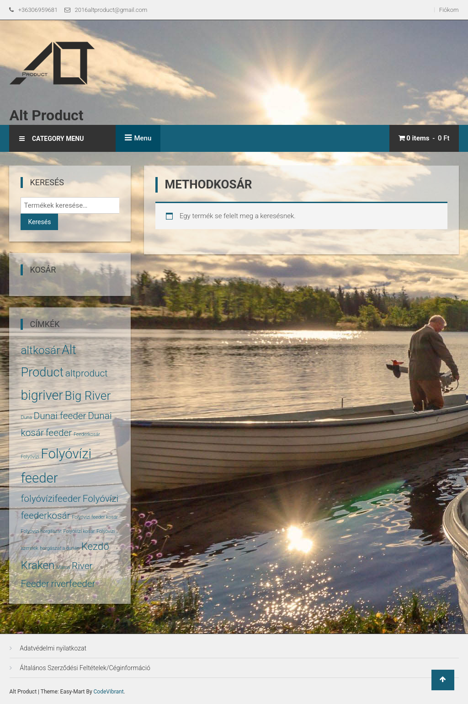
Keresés (39, 222)
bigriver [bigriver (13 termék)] (42, 395)
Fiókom (449, 9)
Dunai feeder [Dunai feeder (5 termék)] (60, 415)
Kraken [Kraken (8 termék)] (37, 565)
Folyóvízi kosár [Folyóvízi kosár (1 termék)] (79, 531)
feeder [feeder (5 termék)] (59, 432)
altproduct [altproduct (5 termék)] (86, 373)
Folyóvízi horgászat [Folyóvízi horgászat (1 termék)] (41, 531)
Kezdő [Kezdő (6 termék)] (95, 546)
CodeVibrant (109, 691)
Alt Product (46, 115)
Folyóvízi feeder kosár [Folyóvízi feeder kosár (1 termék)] (95, 517)
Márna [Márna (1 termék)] (63, 567)
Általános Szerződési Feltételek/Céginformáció (85, 668)
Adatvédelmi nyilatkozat (53, 648)
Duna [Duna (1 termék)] (26, 417)
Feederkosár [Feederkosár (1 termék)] (87, 434)
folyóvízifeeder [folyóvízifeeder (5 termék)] (51, 498)
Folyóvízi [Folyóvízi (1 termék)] (30, 457)
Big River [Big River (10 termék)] (88, 396)
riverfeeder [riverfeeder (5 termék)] (73, 583)
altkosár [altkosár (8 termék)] (40, 350)
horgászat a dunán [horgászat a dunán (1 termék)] (60, 548)
